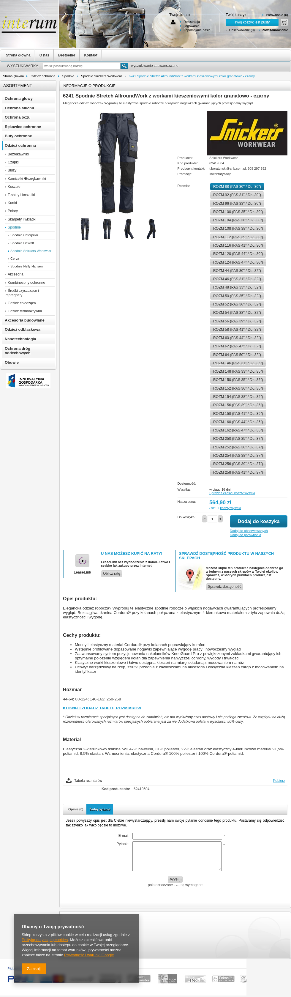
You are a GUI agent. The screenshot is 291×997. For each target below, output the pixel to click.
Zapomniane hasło (197, 30)
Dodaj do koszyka (258, 521)
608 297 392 (257, 168)
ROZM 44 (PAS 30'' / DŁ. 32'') (237, 271)
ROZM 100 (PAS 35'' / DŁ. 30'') (238, 212)
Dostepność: (187, 483)
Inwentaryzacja (220, 174)
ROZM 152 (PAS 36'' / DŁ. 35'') (238, 388)
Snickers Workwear (223, 158)
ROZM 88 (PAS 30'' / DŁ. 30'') (237, 187)
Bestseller (66, 55)
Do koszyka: (187, 517)
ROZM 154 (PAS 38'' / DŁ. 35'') (238, 397)
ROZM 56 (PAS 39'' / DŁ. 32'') (237, 321)
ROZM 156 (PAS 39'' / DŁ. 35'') (238, 405)
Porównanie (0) (277, 15)
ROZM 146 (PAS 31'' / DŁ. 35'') (238, 363)
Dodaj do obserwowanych (249, 531)
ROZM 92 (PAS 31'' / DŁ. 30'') (237, 195)
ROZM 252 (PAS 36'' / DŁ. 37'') (238, 447)
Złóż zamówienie (275, 30)
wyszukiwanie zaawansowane (154, 66)
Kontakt (90, 55)
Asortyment (17, 86)
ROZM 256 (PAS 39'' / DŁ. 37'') (238, 464)
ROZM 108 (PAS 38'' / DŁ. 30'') (238, 228)
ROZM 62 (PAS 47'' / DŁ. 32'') (237, 346)
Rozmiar (184, 186)
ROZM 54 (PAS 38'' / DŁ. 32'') (237, 313)
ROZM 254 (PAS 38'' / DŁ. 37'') (238, 455)
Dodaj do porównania (245, 535)
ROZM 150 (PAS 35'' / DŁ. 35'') (238, 380)
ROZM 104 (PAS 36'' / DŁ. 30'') (238, 220)
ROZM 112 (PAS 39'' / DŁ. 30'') (238, 237)
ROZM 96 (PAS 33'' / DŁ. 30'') (237, 203)
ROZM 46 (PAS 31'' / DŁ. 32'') (237, 279)
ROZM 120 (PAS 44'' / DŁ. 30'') (238, 254)
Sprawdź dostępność (224, 587)
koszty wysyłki (230, 508)
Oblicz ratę (111, 573)
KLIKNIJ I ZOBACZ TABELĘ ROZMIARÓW (102, 708)
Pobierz (279, 781)
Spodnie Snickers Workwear (101, 76)
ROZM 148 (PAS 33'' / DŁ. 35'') (238, 371)
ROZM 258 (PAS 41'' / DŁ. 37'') (238, 472)
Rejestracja (192, 21)
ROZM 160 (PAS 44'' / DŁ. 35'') (238, 422)
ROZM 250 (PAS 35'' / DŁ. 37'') (238, 439)
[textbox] (82, 66)
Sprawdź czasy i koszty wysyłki (232, 493)
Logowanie (191, 26)
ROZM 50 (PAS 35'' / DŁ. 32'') (237, 296)
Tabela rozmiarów (88, 781)
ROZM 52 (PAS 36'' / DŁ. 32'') (237, 304)
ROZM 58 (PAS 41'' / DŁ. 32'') (237, 329)
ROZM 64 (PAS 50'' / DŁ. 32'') (237, 355)
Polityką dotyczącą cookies (45, 940)
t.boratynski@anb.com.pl (227, 168)
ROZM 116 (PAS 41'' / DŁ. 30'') (238, 245)
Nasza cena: (187, 501)
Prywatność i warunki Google (89, 955)
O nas (44, 55)
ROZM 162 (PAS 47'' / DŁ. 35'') (238, 430)
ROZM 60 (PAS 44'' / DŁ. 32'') (237, 338)
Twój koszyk (236, 14)
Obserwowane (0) (242, 30)
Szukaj (124, 66)
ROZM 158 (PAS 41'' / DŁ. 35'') (238, 414)
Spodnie (68, 76)
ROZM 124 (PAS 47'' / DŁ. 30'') (238, 262)
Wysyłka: (184, 489)
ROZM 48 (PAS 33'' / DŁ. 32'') (237, 287)
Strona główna (18, 55)
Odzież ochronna (43, 76)
